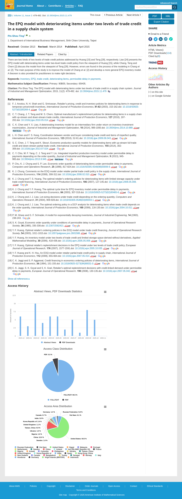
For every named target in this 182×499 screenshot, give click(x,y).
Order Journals (91, 486)
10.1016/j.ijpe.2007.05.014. (79, 256)
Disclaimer (70, 486)
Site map (63, 495)
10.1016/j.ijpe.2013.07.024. (38, 148)
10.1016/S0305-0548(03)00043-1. (80, 200)
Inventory (25, 79)
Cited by (62, 54)
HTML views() (155, 50)
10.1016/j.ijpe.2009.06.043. (101, 138)
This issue (95, 15)
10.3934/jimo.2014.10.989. (123, 128)
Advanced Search (168, 3)
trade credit (43, 79)
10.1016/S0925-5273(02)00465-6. (105, 192)
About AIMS (14, 486)
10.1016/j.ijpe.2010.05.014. (38, 120)
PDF (154, 16)
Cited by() (154, 56)
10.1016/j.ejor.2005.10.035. (92, 248)
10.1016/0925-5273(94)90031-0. (81, 263)
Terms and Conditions (86, 490)
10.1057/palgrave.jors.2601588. (67, 233)
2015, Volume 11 (16, 15)
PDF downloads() (159, 53)
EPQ (33, 79)
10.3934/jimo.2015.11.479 (59, 15)
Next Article (134, 15)
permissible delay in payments (85, 79)
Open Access (114, 486)
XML (167, 16)
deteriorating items (59, 79)
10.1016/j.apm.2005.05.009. (80, 241)
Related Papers (45, 54)
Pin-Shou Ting (16, 36)
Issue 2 (28, 15)
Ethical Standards (155, 486)
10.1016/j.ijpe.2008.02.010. (79, 174)
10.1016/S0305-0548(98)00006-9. (97, 167)
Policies (33, 486)
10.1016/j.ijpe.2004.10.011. (122, 207)
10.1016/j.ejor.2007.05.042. (120, 271)
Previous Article (113, 15)
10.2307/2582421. (58, 225)
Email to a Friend (160, 34)
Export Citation (161, 22)
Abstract (21, 54)
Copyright (51, 486)
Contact (133, 486)
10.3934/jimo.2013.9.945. (37, 159)
